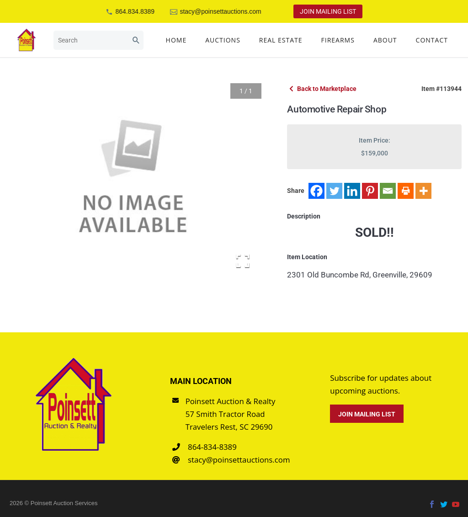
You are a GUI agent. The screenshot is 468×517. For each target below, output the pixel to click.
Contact (432, 40)
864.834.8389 (134, 11)
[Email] (388, 191)
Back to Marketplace (322, 88)
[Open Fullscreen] (242, 261)
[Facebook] (316, 191)
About (385, 40)
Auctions (222, 40)
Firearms (338, 40)
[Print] (406, 191)
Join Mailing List (328, 11)
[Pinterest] (370, 191)
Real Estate (281, 40)
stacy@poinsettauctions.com (220, 11)
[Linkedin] (352, 191)
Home (176, 40)
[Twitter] (334, 191)
